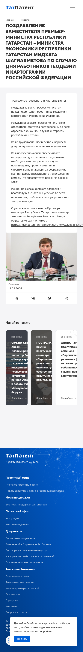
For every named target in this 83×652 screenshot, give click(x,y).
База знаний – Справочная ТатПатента (28, 544)
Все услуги (12, 518)
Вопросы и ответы (16, 612)
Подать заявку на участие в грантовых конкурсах (35, 491)
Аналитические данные (20, 582)
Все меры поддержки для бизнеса (26, 505)
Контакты (11, 606)
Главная (9, 20)
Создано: (13, 284)
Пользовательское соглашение (24, 562)
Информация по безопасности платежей (30, 556)
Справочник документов (20, 538)
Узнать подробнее (41, 631)
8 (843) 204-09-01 (17, 462)
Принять (22, 639)
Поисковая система (17, 576)
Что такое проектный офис (22, 485)
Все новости (13, 594)
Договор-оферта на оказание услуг (27, 550)
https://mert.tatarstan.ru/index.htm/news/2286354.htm (47, 225)
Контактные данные (17, 524)
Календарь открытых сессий (23, 588)
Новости (25, 20)
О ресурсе (12, 600)
